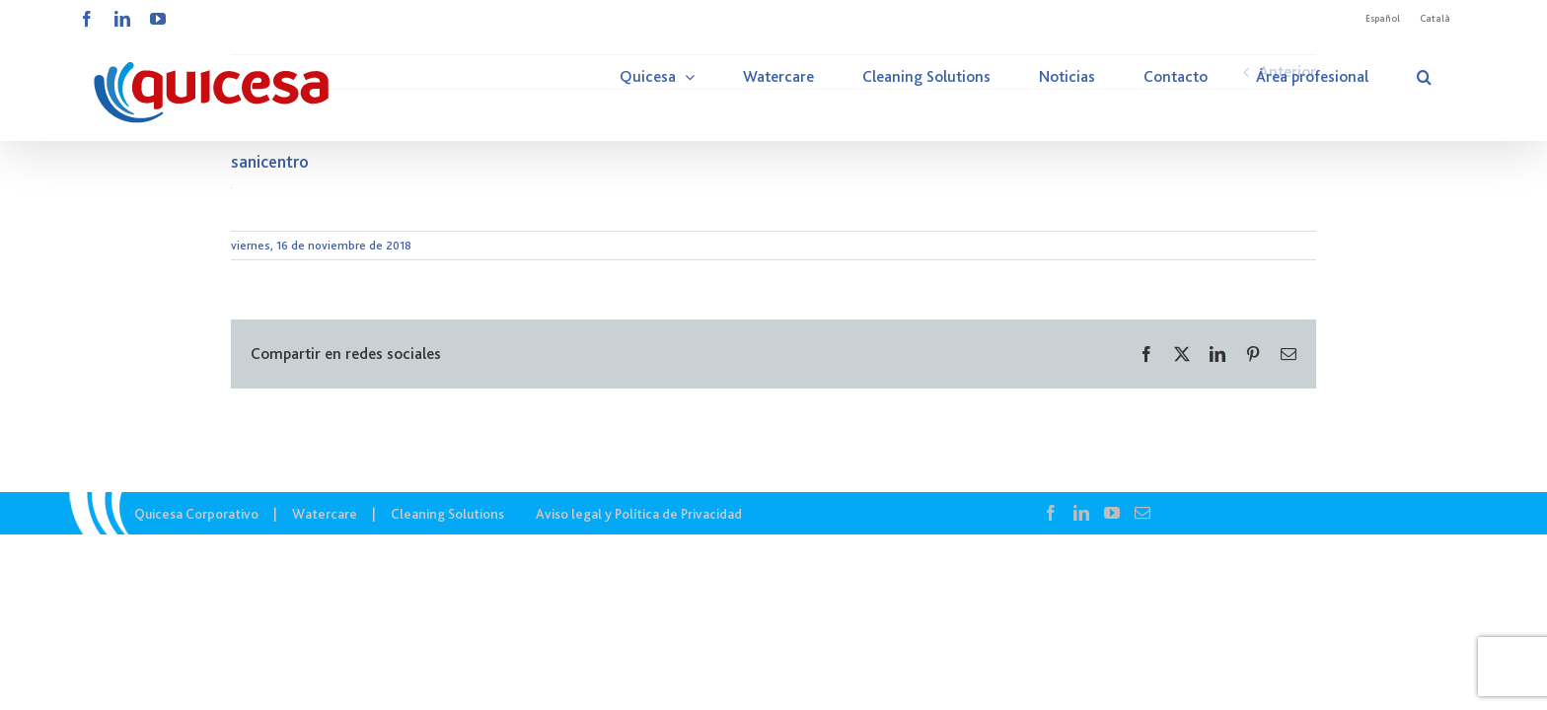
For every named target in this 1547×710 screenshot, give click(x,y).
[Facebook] (1051, 513)
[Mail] (1142, 513)
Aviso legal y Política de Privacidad (639, 514)
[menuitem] (1383, 19)
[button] (1449, 76)
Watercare (324, 514)
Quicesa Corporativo (196, 514)
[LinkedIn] (1081, 513)
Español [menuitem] (1382, 18)
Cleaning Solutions (447, 514)
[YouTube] (1112, 513)
